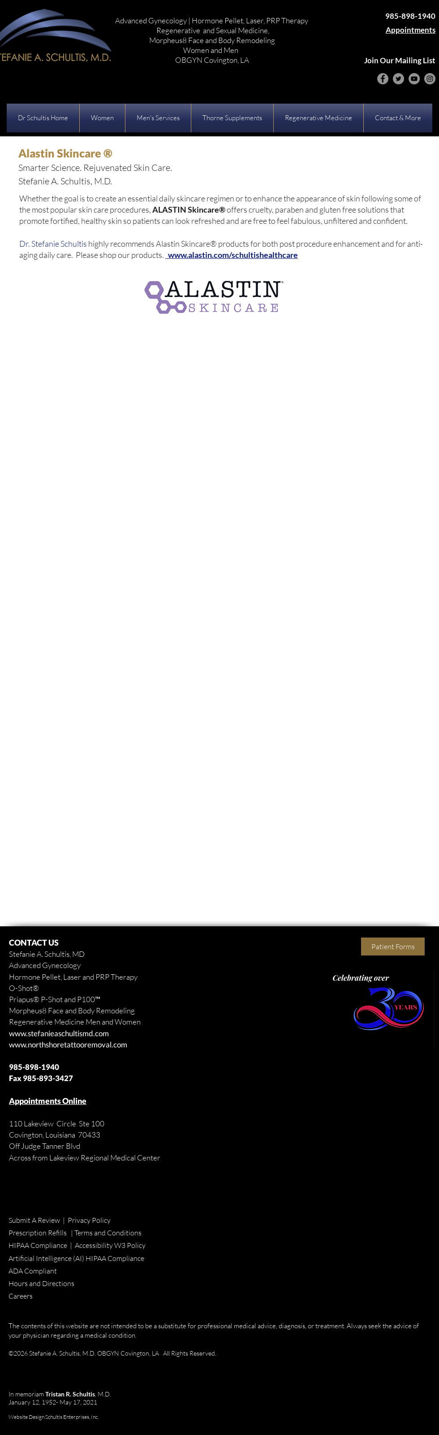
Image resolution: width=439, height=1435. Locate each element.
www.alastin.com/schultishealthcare (231, 255)
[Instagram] (429, 78)
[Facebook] (382, 78)
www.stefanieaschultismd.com (59, 1033)
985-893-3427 (48, 1078)
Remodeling (115, 1010)
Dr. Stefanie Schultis (53, 244)
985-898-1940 (34, 1067)
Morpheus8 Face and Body (52, 1010)
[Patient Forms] (393, 946)
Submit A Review (34, 1220)
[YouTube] (414, 78)
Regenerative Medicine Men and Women (75, 1021)
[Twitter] (398, 78)
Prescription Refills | (41, 1232)
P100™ (88, 999)
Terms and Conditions (108, 1232)
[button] (102, 118)
